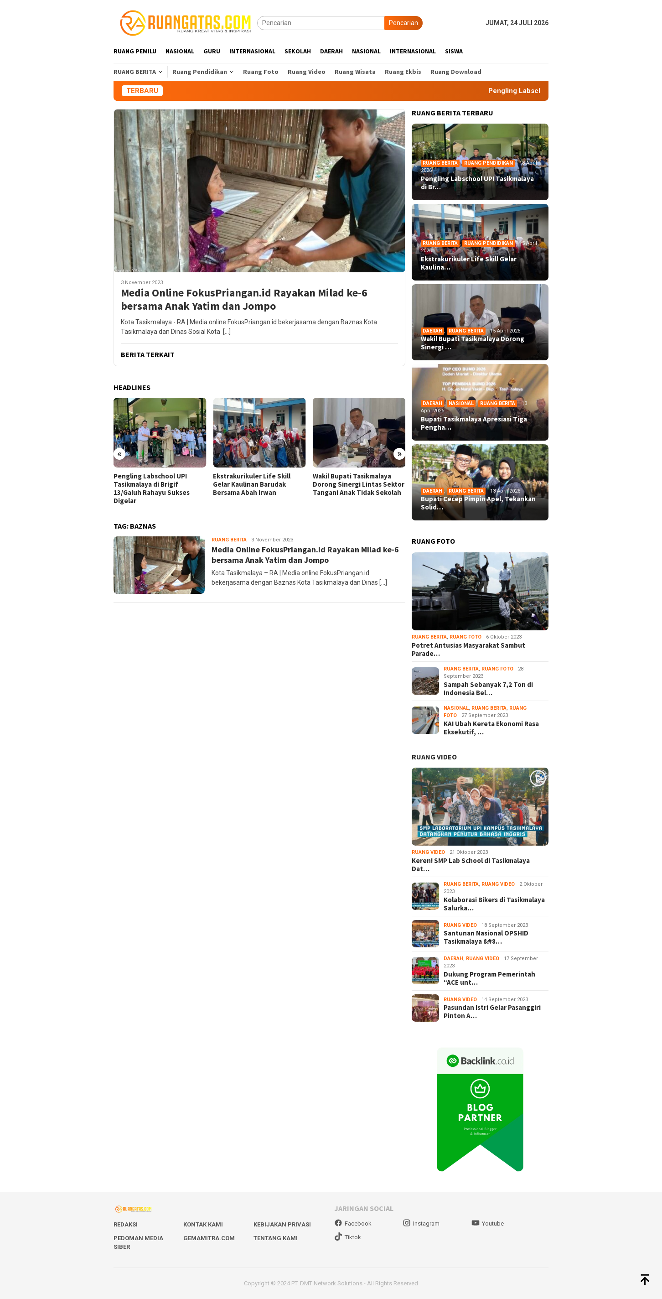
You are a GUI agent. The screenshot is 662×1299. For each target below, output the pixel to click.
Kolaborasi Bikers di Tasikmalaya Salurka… (494, 904)
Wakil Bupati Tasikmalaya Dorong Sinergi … (472, 343)
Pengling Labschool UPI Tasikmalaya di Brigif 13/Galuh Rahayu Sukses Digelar (152, 488)
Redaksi (126, 1224)
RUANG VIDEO (434, 756)
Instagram (421, 1223)
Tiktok (347, 1237)
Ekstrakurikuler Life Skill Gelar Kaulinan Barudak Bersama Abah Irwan (251, 484)
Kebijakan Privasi (282, 1224)
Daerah (432, 331)
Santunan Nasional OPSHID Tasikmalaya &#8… (486, 937)
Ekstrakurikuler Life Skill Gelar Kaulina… (469, 263)
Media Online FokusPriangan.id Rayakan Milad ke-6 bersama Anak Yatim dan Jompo (244, 299)
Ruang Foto (465, 637)
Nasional (461, 403)
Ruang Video (428, 852)
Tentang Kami (275, 1238)
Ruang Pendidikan (488, 163)
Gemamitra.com (209, 1238)
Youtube (487, 1223)
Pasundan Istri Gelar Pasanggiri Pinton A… (492, 1011)
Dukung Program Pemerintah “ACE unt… (489, 978)
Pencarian (403, 22)
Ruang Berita (229, 540)
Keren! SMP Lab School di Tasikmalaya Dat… (471, 865)
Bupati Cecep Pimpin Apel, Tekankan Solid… (478, 503)
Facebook (353, 1223)
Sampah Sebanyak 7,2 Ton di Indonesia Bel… (488, 689)
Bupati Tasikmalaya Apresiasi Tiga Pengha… (474, 423)
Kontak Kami (203, 1224)
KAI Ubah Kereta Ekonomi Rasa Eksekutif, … (491, 728)
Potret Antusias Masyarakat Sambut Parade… (468, 649)
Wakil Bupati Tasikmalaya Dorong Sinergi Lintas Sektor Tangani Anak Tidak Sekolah (358, 484)
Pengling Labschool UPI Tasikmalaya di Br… (477, 183)
